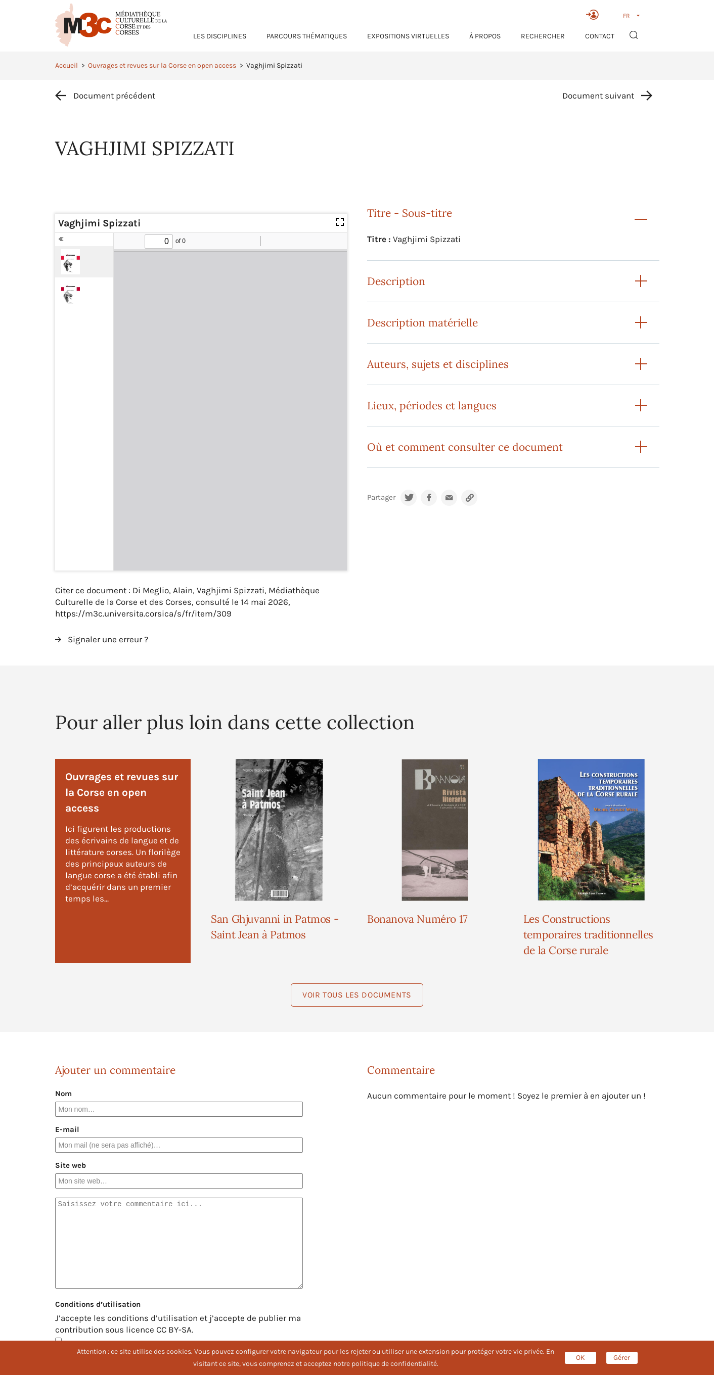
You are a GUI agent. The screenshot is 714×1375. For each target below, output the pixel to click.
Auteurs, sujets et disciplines (438, 364)
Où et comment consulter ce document (465, 447)
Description (396, 281)
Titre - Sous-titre (409, 213)
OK (580, 1357)
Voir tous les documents (357, 995)
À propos (485, 36)
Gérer (621, 1357)
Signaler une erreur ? (108, 639)
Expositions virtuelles (408, 36)
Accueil (66, 65)
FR (626, 15)
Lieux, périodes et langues (432, 405)
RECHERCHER (543, 36)
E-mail (67, 1129)
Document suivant (598, 95)
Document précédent (114, 95)
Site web (70, 1165)
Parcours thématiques (306, 36)
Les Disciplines (219, 36)
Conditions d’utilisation (98, 1304)
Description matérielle (422, 322)
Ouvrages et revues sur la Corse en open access (162, 65)
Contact (599, 36)
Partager (381, 497)
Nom (63, 1093)
